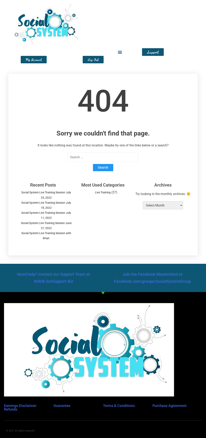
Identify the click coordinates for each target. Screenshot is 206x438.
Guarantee (62, 406)
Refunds (10, 409)
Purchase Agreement (169, 406)
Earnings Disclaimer (20, 406)
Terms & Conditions (119, 406)
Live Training (103, 192)
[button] (119, 52)
